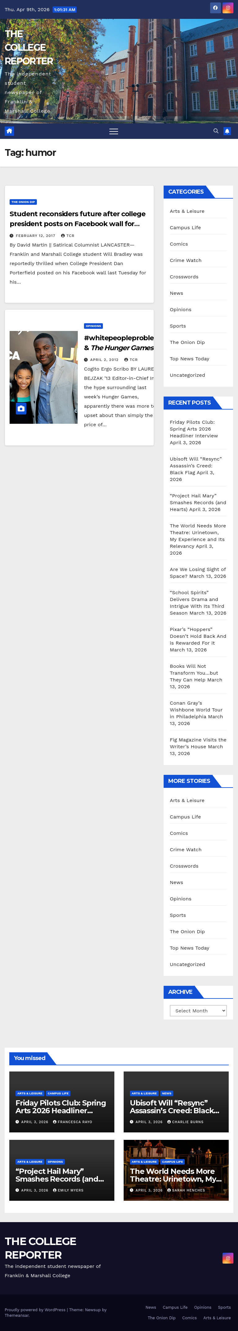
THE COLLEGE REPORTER (29, 47)
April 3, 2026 (35, 1122)
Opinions (93, 326)
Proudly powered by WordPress (36, 1309)
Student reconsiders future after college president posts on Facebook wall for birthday (77, 224)
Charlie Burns (185, 1122)
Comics (179, 244)
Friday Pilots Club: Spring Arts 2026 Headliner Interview (194, 429)
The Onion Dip (23, 202)
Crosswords (184, 277)
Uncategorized (187, 375)
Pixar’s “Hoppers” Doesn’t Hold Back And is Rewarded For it (198, 636)
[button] (216, 131)
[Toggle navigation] (113, 131)
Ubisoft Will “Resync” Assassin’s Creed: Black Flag (196, 465)
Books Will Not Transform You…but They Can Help (194, 673)
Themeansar (17, 1315)
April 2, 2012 (105, 360)
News (176, 293)
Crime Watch (186, 260)
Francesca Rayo (72, 1122)
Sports (178, 326)
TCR (67, 236)
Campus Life (185, 227)
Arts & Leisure (187, 211)
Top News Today (189, 359)
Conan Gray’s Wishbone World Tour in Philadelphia (196, 709)
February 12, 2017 (36, 236)
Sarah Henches (186, 1190)
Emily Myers (68, 1190)
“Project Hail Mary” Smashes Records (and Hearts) (198, 502)
